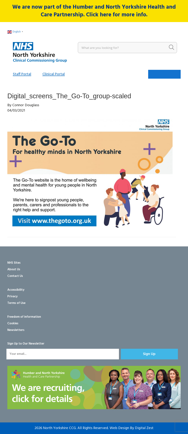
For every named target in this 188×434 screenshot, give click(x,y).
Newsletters (15, 330)
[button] (149, 354)
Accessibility (15, 289)
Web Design (119, 428)
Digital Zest (144, 428)
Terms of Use (16, 303)
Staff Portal (22, 74)
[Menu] (164, 74)
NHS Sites (14, 262)
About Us (13, 269)
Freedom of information (24, 316)
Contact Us (15, 276)
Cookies (12, 323)
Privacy (12, 296)
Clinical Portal (53, 74)
